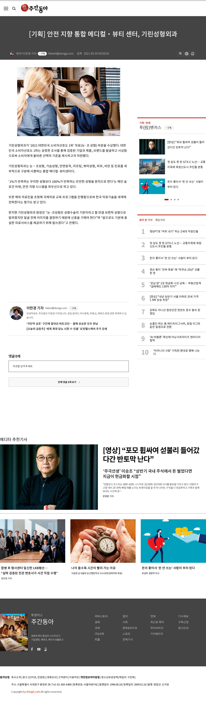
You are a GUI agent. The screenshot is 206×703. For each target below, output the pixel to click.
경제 (97, 622)
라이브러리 (156, 628)
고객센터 (63, 677)
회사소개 (16, 677)
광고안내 (183, 628)
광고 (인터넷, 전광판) (33, 677)
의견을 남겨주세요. (23, 366)
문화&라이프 (130, 628)
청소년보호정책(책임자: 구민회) (118, 677)
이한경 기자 (35, 308)
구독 (43, 53)
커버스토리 (101, 616)
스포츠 (126, 634)
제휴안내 (52, 677)
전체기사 (128, 639)
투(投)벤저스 (150, 127)
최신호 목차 (157, 622)
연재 (153, 616)
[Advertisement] (32, 263)
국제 (97, 628)
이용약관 (74, 677)
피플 (97, 639)
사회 (125, 622)
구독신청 (183, 622)
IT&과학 (99, 634)
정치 (125, 616)
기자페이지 (156, 634)
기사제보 (183, 616)
